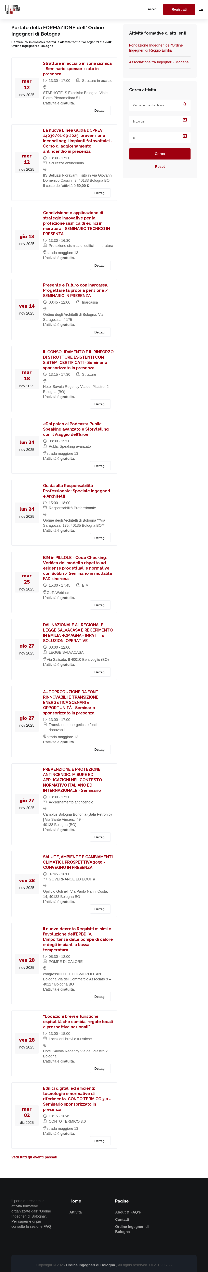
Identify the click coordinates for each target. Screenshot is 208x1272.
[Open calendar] (184, 119)
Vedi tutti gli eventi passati (34, 1157)
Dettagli (100, 110)
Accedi (152, 9)
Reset (160, 167)
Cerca (160, 154)
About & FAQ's (128, 1212)
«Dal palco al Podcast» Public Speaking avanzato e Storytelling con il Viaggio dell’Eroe (76, 429)
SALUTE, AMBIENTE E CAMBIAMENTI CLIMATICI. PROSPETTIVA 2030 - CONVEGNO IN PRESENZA (78, 862)
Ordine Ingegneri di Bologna (91, 1265)
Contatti (122, 1220)
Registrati (179, 9)
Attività (75, 1212)
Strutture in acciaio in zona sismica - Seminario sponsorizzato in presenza (77, 68)
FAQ (47, 1226)
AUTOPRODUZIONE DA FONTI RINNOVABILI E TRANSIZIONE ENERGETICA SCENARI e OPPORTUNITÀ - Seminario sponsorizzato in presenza (71, 702)
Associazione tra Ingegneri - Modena (159, 62)
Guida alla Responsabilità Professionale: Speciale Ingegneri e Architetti (76, 491)
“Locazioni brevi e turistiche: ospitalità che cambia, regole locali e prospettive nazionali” (78, 1021)
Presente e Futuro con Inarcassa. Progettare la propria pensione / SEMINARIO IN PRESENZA (75, 290)
